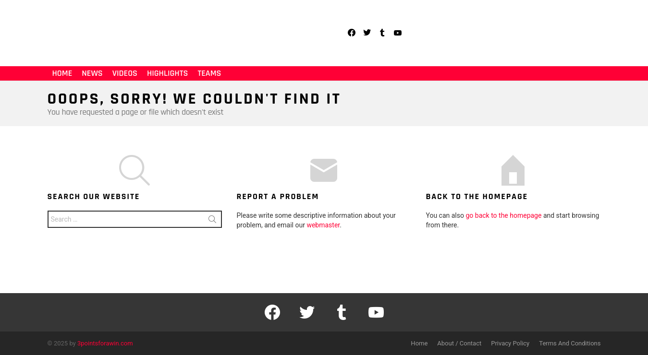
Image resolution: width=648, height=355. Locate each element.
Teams (209, 73)
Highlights (167, 73)
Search (212, 221)
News (92, 73)
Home (62, 73)
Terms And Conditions (569, 343)
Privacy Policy (510, 343)
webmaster (323, 225)
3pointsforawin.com (105, 343)
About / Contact (459, 343)
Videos (124, 73)
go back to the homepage (503, 215)
